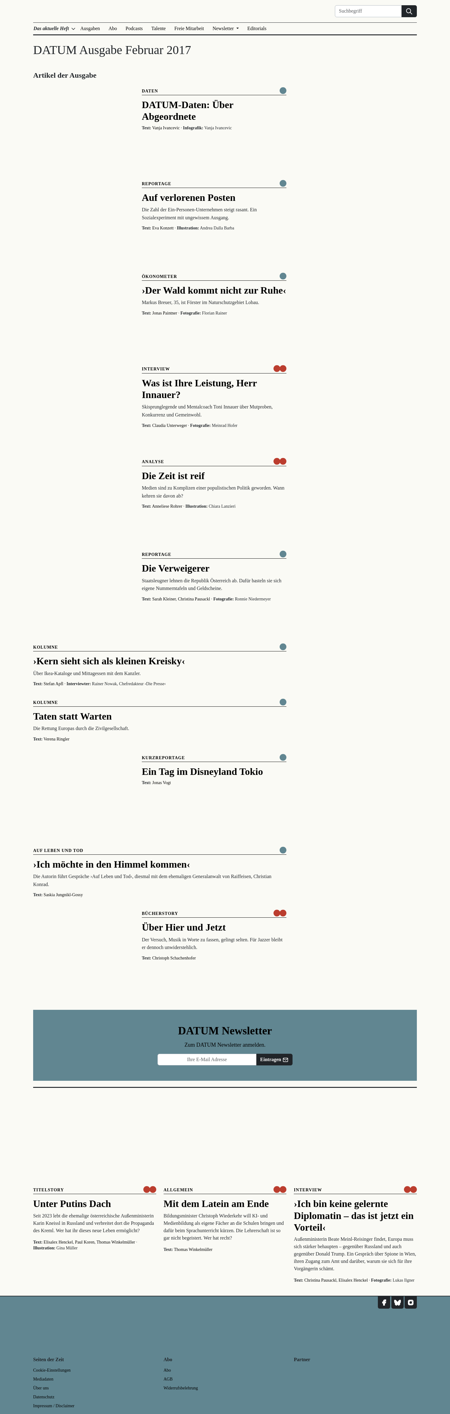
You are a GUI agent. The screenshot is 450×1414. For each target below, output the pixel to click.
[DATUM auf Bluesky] (397, 1302)
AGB (168, 1379)
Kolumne (45, 647)
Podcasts (134, 28)
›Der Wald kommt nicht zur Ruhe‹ (214, 290)
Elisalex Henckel (58, 1242)
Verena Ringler (56, 739)
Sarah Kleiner (164, 599)
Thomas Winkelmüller (115, 1242)
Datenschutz (43, 1397)
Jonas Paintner (164, 313)
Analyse (153, 461)
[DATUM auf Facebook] (384, 1302)
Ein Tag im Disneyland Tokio (202, 771)
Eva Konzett (163, 228)
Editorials (256, 28)
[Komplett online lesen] (283, 90)
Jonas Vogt (161, 782)
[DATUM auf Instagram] (411, 1302)
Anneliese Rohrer (167, 506)
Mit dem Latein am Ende (216, 1203)
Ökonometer (159, 276)
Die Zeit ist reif (173, 475)
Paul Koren (84, 1242)
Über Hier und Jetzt (184, 927)
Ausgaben (90, 28)
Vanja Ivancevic (166, 128)
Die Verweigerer (176, 568)
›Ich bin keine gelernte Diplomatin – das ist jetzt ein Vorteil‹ (353, 1215)
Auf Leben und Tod (58, 850)
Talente (158, 28)
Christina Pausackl (194, 599)
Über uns (41, 1388)
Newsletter (223, 28)
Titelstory (48, 1190)
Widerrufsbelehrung (181, 1388)
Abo (113, 28)
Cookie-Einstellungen (52, 1370)
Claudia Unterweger (169, 425)
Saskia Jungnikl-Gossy (63, 895)
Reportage (156, 184)
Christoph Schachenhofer (174, 958)
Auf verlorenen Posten (188, 197)
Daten (150, 91)
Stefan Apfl (53, 684)
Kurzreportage (163, 758)
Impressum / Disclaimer (54, 1406)
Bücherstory (160, 913)
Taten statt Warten (72, 716)
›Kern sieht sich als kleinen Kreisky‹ (109, 660)
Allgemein (178, 1190)
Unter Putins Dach (72, 1203)
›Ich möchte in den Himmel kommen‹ (111, 864)
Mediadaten (43, 1379)
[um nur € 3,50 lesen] (279, 368)
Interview (156, 369)
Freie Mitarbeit (189, 28)
